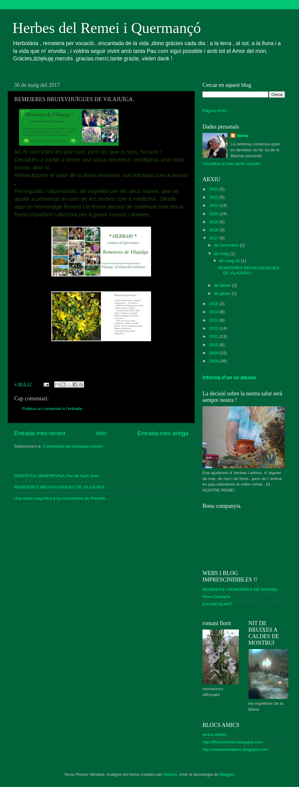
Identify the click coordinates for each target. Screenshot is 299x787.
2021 (214, 205)
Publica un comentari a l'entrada (52, 408)
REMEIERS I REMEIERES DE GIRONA (240, 589)
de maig (222, 253)
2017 (214, 238)
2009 (214, 353)
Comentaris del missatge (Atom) (73, 446)
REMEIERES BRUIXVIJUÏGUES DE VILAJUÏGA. (60, 487)
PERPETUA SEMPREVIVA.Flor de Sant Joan (56, 476)
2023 (214, 189)
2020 (214, 213)
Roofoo (170, 774)
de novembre (227, 245)
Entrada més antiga (162, 433)
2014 (214, 311)
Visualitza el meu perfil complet (231, 163)
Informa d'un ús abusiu (229, 377)
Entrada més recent (39, 433)
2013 (214, 320)
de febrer (223, 285)
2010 (214, 344)
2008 (214, 361)
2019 (214, 221)
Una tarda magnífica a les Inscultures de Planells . (60, 498)
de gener (223, 293)
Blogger (227, 774)
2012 (214, 328)
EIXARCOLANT (217, 604)
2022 (214, 197)
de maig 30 (230, 260)
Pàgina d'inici (214, 110)
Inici (101, 433)
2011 (214, 336)
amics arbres (214, 734)
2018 (214, 230)
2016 (214, 303)
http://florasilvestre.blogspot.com (232, 742)
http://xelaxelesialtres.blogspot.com (235, 749)
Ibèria (242, 135)
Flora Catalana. (216, 596)
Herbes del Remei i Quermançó (106, 28)
